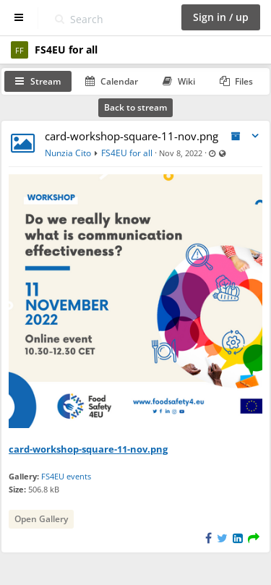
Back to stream (135, 107)
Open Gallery (41, 519)
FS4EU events (66, 476)
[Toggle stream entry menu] (255, 136)
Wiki (179, 81)
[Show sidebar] (19, 17)
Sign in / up (221, 17)
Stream (38, 81)
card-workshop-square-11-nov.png (131, 136)
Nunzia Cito (68, 153)
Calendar (111, 81)
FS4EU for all (126, 153)
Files (236, 81)
